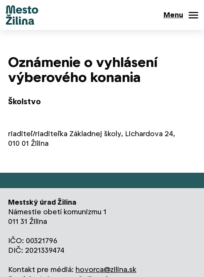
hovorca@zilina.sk (106, 269)
